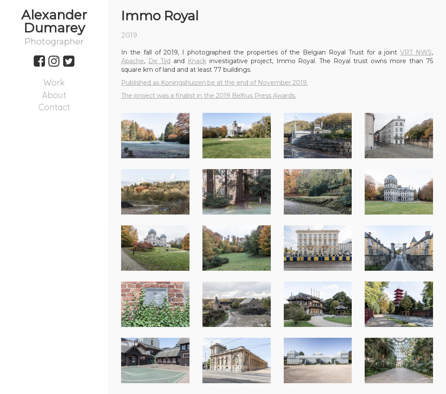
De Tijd (159, 61)
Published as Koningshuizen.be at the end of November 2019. (214, 82)
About (54, 95)
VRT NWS (416, 52)
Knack (197, 61)
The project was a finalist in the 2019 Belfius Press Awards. (208, 95)
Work (54, 82)
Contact (54, 107)
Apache (132, 61)
